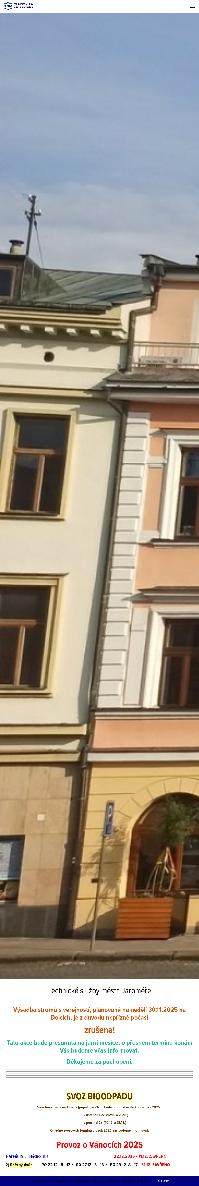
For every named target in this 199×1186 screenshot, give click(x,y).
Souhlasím (163, 1181)
